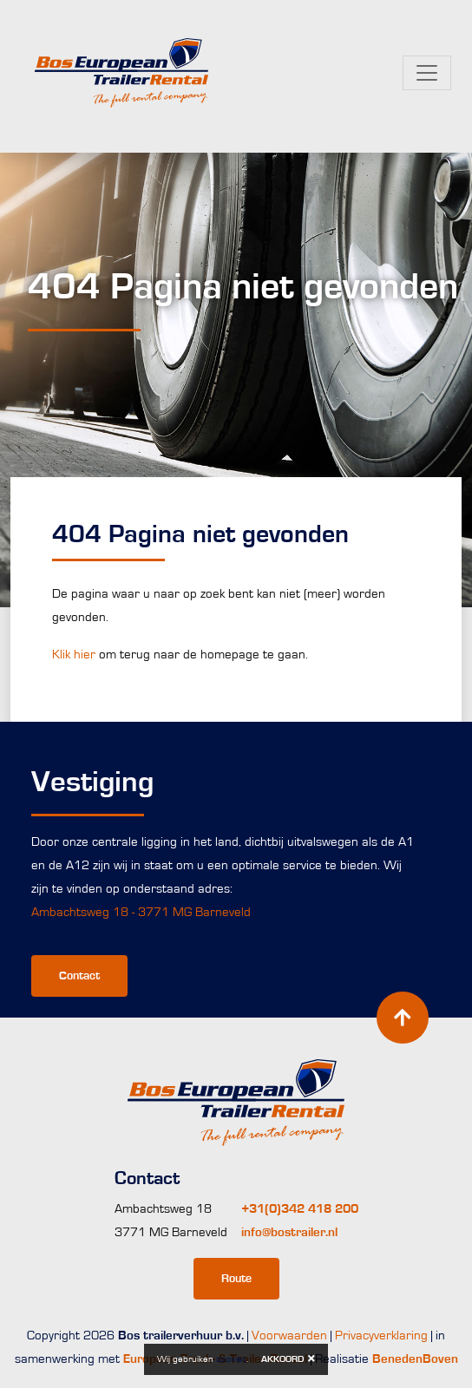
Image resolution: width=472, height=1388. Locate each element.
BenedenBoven (415, 1358)
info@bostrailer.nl (289, 1232)
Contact (79, 976)
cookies (231, 1359)
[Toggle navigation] (427, 73)
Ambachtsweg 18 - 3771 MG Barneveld (141, 912)
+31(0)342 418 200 (299, 1208)
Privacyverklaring (381, 1335)
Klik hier (73, 654)
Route (236, 1279)
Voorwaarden (289, 1335)
